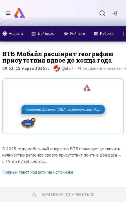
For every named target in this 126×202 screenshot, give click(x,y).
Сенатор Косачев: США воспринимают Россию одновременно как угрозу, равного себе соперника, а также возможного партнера (62, 122)
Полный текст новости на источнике (37, 190)
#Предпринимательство (100, 68)
